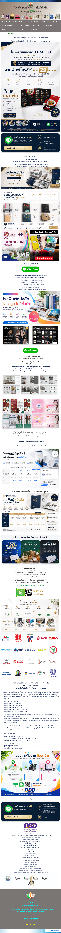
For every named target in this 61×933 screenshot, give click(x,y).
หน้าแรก (2, 34)
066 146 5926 (32, 157)
